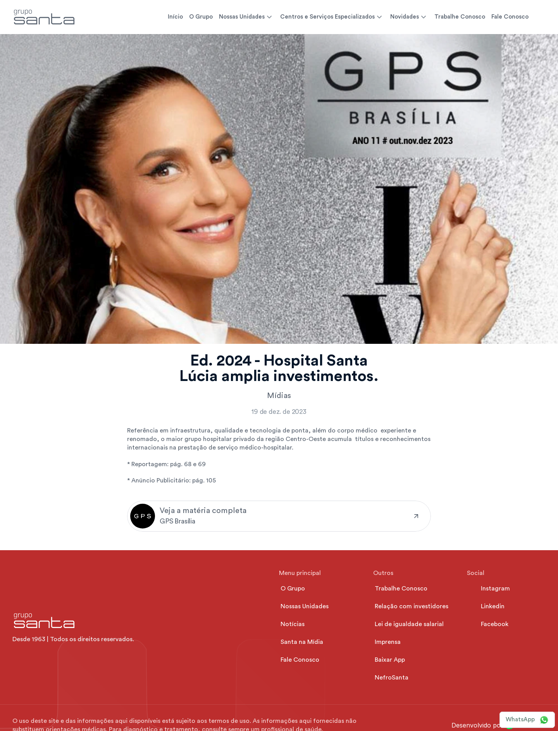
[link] (279, 516)
